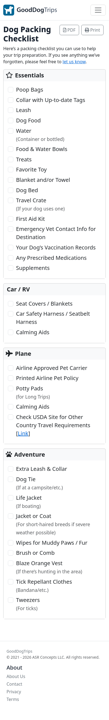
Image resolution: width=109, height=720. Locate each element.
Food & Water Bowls (41, 149)
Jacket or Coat (53, 524)
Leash (23, 110)
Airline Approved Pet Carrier (51, 368)
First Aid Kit (30, 218)
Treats (24, 159)
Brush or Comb (35, 552)
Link (23, 433)
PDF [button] (69, 30)
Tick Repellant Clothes (44, 585)
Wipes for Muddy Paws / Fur (52, 542)
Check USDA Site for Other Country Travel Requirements (53, 425)
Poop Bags (29, 89)
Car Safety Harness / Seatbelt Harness (53, 318)
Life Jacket (29, 501)
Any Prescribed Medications (51, 257)
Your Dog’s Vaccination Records (56, 247)
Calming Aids (32, 332)
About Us (16, 676)
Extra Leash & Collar (41, 468)
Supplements (33, 268)
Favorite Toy (31, 169)
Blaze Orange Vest (49, 567)
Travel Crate (40, 204)
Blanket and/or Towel (43, 179)
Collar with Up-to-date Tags (50, 100)
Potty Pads (33, 392)
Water (40, 134)
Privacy (14, 692)
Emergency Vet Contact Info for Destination (56, 233)
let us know (74, 62)
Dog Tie (39, 483)
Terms (13, 699)
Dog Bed (27, 190)
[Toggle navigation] (98, 10)
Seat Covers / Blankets (44, 303)
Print (92, 30)
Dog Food (28, 120)
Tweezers (28, 603)
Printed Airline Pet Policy (47, 378)
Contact (14, 684)
